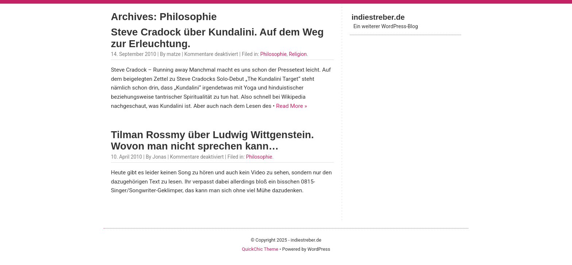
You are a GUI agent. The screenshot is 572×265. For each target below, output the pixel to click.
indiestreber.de (378, 17)
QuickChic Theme (260, 249)
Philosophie (273, 54)
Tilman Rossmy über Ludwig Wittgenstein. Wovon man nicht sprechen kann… (212, 140)
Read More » (291, 106)
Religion (298, 54)
